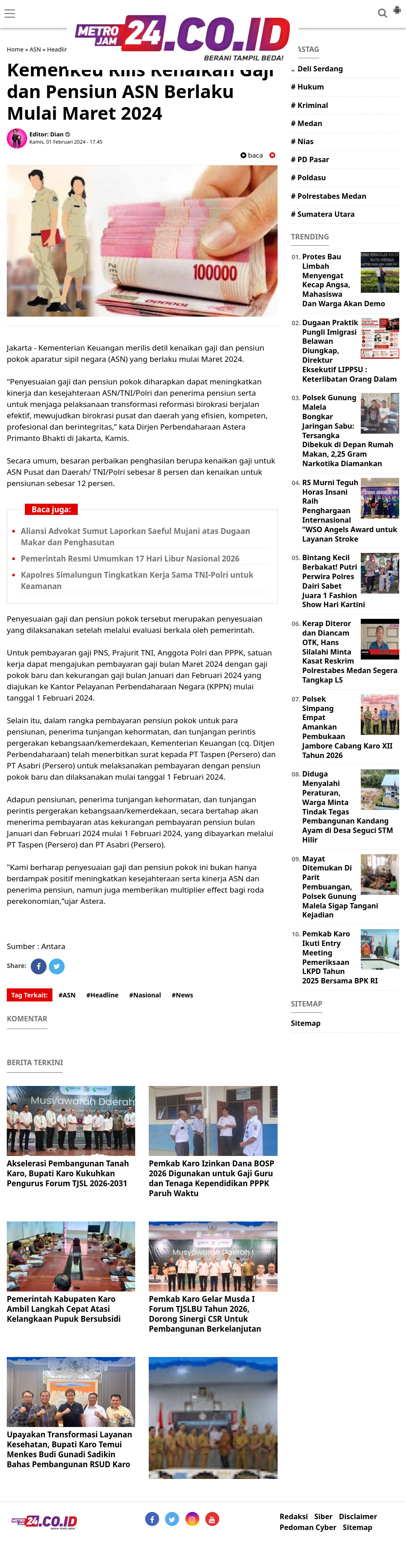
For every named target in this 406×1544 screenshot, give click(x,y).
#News (183, 995)
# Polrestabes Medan (329, 196)
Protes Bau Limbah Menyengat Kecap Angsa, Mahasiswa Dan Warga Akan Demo (343, 280)
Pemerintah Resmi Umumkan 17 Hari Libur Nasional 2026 (130, 558)
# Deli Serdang (317, 69)
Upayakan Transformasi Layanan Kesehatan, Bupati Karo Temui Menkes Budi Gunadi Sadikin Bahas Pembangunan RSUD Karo (69, 1449)
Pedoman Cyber (308, 1527)
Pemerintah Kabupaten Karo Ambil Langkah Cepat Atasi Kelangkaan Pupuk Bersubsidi (64, 1309)
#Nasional (145, 995)
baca (252, 155)
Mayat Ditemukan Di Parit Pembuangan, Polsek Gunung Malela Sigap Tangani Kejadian (340, 887)
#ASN (67, 995)
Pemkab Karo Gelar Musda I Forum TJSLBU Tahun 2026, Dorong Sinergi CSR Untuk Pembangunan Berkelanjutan (205, 1314)
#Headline (102, 995)
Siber (323, 1516)
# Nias (302, 141)
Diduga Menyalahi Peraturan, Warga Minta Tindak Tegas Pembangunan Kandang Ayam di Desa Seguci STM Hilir (347, 807)
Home (15, 49)
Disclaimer (358, 1516)
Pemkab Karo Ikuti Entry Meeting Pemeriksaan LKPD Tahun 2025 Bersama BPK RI (340, 957)
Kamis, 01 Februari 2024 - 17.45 (66, 141)
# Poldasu (308, 177)
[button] (396, 6)
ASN (35, 49)
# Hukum (307, 87)
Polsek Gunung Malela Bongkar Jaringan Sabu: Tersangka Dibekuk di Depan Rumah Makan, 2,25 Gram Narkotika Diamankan (348, 430)
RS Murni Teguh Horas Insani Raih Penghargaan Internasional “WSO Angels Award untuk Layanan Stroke (349, 510)
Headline (59, 49)
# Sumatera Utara (323, 214)
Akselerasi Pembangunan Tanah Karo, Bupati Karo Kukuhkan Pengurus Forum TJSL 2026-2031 (68, 1173)
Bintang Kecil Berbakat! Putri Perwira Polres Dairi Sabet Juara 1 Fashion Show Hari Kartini (333, 580)
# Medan (306, 123)
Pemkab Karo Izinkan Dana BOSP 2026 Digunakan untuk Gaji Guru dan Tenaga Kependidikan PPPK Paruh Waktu (211, 1178)
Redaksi (294, 1516)
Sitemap (306, 1023)
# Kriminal (309, 105)
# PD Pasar (310, 159)
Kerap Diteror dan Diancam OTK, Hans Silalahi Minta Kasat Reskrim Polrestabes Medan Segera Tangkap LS (350, 651)
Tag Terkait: (29, 995)
